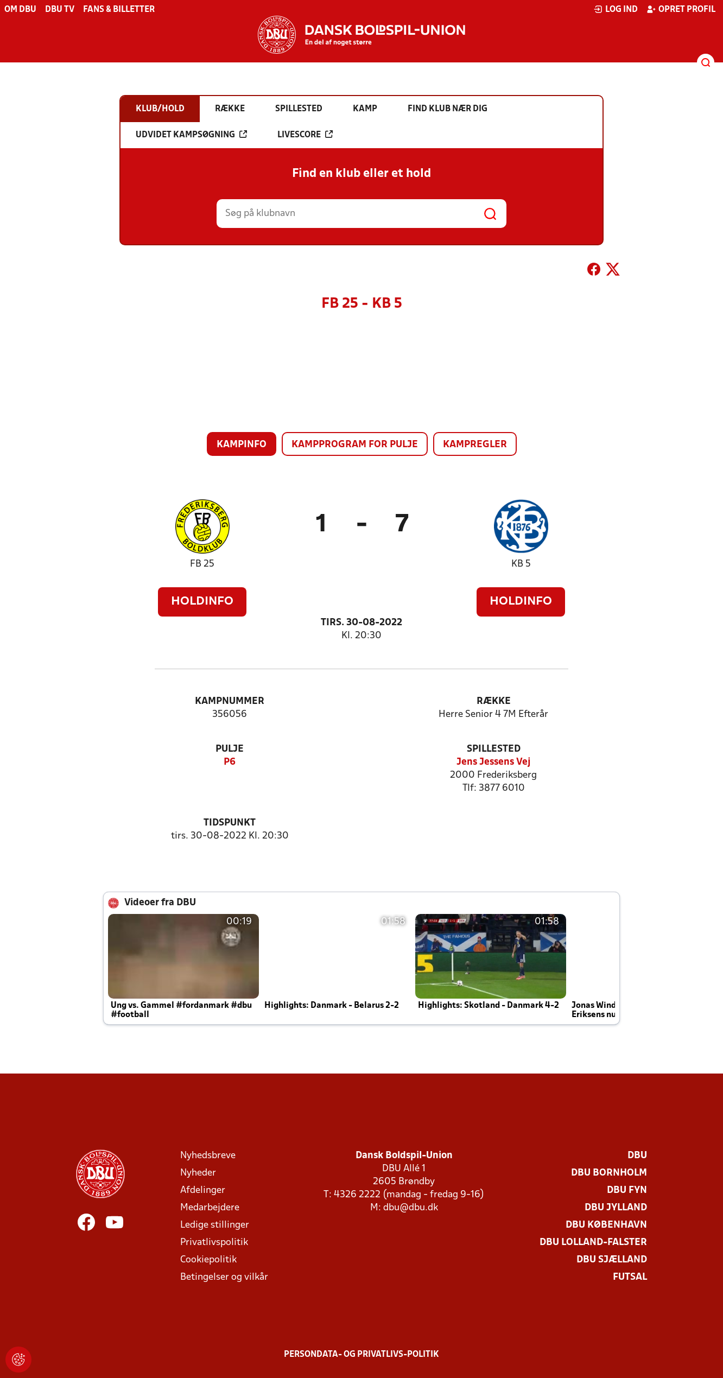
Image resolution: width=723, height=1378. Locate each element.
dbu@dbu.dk (410, 1207)
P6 (230, 762)
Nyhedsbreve (208, 1155)
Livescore (305, 134)
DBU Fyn (627, 1190)
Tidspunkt (230, 823)
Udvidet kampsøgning (191, 134)
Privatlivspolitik (214, 1242)
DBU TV (59, 10)
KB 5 (521, 564)
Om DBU (20, 10)
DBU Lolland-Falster (593, 1242)
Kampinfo (242, 444)
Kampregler (475, 444)
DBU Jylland (616, 1207)
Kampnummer (229, 701)
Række (494, 701)
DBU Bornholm (609, 1173)
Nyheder (198, 1173)
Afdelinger (202, 1190)
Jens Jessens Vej (493, 762)
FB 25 (202, 564)
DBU (637, 1155)
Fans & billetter (119, 10)
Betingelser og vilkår (224, 1277)
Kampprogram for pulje (354, 444)
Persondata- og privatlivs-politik (361, 1354)
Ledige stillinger (214, 1225)
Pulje (229, 749)
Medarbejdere (209, 1207)
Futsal (630, 1277)
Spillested (494, 749)
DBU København (606, 1225)
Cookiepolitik (208, 1260)
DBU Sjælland (611, 1260)
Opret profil (680, 9)
